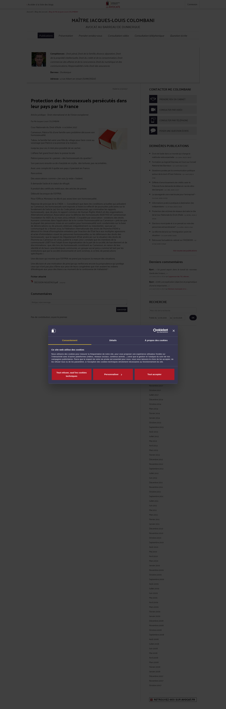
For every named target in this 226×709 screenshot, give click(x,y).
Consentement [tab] (69, 340)
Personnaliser (113, 374)
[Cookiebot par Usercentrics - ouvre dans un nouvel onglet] (155, 331)
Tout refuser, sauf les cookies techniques (71, 374)
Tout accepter (154, 374)
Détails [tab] (113, 340)
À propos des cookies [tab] (156, 340)
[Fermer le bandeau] (174, 331)
